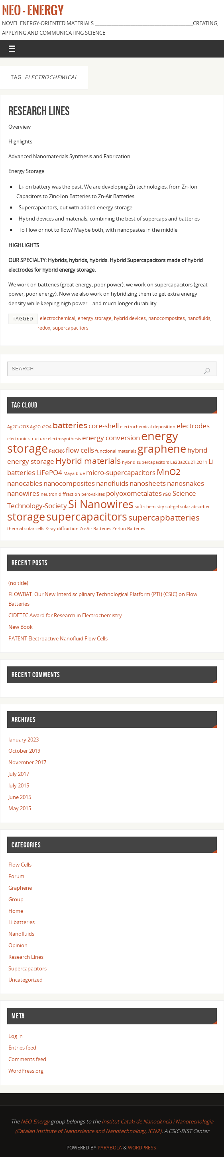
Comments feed (27, 1059)
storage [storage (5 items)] (26, 516)
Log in (15, 1036)
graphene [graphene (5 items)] (162, 448)
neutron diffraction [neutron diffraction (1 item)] (60, 494)
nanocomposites (166, 318)
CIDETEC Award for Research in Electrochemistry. (65, 615)
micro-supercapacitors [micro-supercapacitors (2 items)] (120, 472)
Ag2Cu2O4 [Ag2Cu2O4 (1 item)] (40, 426)
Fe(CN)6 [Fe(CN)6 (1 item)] (57, 451)
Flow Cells (19, 864)
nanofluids (198, 318)
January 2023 (23, 739)
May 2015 (19, 808)
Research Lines (39, 110)
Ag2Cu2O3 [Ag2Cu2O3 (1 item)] (18, 426)
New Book (20, 626)
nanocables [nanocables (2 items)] (24, 483)
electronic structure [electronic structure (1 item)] (27, 438)
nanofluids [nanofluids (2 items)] (112, 483)
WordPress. (142, 1147)
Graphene (20, 887)
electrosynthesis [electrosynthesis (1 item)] (64, 438)
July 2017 (18, 773)
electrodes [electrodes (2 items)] (193, 425)
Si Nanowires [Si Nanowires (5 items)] (101, 504)
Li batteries (21, 922)
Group (16, 899)
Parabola (110, 1147)
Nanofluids (21, 933)
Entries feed (22, 1047)
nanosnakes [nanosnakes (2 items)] (185, 483)
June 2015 (19, 797)
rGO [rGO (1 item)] (167, 494)
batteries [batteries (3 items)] (70, 425)
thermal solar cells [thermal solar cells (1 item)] (25, 528)
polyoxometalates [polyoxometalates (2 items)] (134, 493)
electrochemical (57, 318)
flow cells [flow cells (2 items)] (80, 450)
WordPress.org (25, 1070)
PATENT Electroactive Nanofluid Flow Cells (58, 638)
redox (43, 327)
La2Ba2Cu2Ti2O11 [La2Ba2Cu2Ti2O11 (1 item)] (188, 462)
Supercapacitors (27, 968)
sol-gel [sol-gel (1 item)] (172, 506)
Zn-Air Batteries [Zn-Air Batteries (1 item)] (95, 528)
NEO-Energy (36, 1121)
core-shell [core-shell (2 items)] (103, 425)
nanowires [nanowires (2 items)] (23, 493)
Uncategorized (25, 979)
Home (15, 910)
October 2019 (24, 750)
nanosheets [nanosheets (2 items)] (148, 483)
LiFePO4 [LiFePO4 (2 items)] (49, 472)
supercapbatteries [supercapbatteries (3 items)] (164, 517)
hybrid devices (130, 318)
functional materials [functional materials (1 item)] (115, 451)
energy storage (95, 318)
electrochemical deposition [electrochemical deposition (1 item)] (147, 426)
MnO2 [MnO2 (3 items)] (169, 471)
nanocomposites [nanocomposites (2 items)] (69, 483)
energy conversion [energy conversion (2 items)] (111, 437)
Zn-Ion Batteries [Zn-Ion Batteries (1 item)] (128, 528)
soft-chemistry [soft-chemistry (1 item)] (149, 506)
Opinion (18, 945)
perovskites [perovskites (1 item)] (93, 494)
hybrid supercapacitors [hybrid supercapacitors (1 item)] (145, 462)
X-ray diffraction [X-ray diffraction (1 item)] (62, 528)
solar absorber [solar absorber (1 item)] (195, 506)
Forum (16, 876)
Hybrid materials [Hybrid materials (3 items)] (88, 460)
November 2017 (27, 762)
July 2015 (18, 785)
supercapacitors (70, 327)
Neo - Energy (33, 10)
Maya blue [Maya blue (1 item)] (74, 473)
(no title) (18, 582)
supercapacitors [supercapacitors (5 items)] (86, 516)
